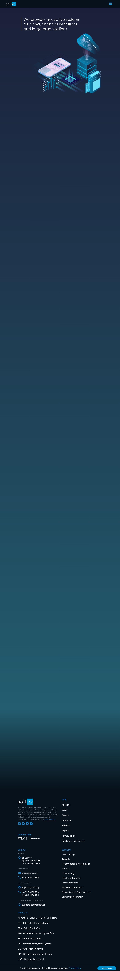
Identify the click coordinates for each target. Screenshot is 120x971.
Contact (66, 815)
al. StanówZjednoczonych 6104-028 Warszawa (31, 861)
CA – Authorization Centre (30, 949)
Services (66, 825)
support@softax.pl (31, 887)
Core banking (68, 854)
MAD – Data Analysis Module (31, 959)
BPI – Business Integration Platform (35, 954)
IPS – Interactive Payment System (34, 943)
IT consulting (68, 873)
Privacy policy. (75, 968)
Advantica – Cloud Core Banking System (37, 918)
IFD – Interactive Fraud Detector (33, 923)
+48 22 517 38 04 (30, 895)
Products (66, 820)
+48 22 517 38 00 (30, 877)
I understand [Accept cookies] (107, 968)
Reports (65, 830)
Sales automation (70, 882)
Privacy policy (68, 836)
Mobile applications (71, 878)
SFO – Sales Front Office (29, 928)
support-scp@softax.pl (33, 905)
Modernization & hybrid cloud (76, 864)
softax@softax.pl (30, 873)
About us (66, 805)
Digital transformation (72, 897)
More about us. (50, 819)
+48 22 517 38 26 (30, 892)
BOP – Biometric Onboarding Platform (36, 933)
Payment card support (73, 887)
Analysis (66, 859)
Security (66, 868)
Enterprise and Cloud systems (76, 892)
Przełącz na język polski (73, 841)
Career (65, 810)
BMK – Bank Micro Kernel (29, 938)
